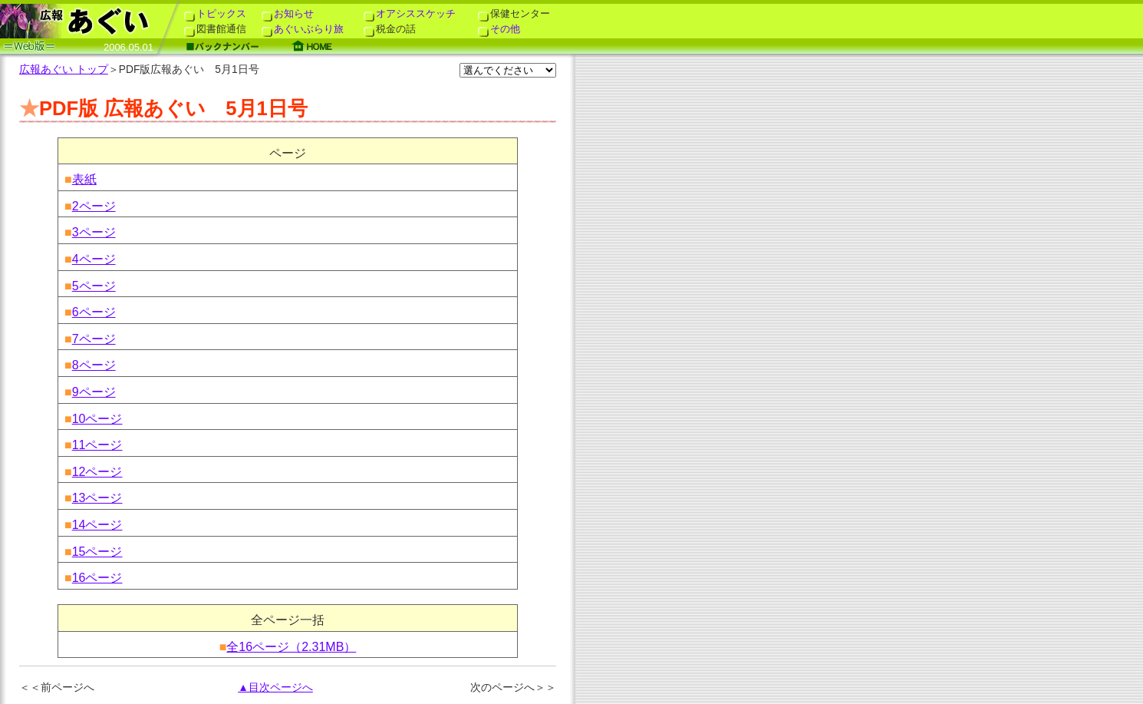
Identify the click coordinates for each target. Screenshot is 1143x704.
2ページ (94, 206)
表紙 (84, 179)
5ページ (94, 286)
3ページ (94, 232)
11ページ (97, 444)
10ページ (97, 418)
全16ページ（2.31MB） (291, 646)
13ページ (97, 497)
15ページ (97, 551)
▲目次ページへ (275, 687)
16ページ (97, 577)
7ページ (94, 338)
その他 (499, 29)
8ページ (94, 365)
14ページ (97, 524)
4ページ (94, 259)
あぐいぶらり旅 (303, 29)
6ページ (94, 312)
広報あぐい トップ (63, 69)
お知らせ (288, 13)
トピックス (215, 13)
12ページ (97, 471)
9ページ (94, 391)
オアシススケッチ (410, 13)
